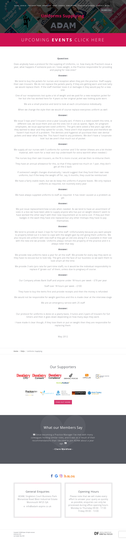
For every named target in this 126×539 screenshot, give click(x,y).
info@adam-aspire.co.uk (38, 506)
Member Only (106, 4)
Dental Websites (104, 532)
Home (16, 4)
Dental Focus (105, 534)
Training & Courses (78, 4)
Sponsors (43, 4)
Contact (90, 4)
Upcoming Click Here (63, 40)
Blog (97, 4)
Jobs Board (65, 4)
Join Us (22, 4)
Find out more (63, 402)
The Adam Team (32, 4)
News (50, 4)
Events (56, 4)
